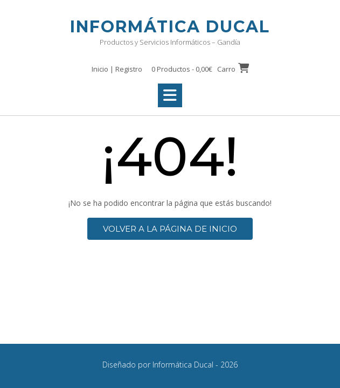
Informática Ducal (170, 27)
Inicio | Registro (117, 69)
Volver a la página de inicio (170, 229)
